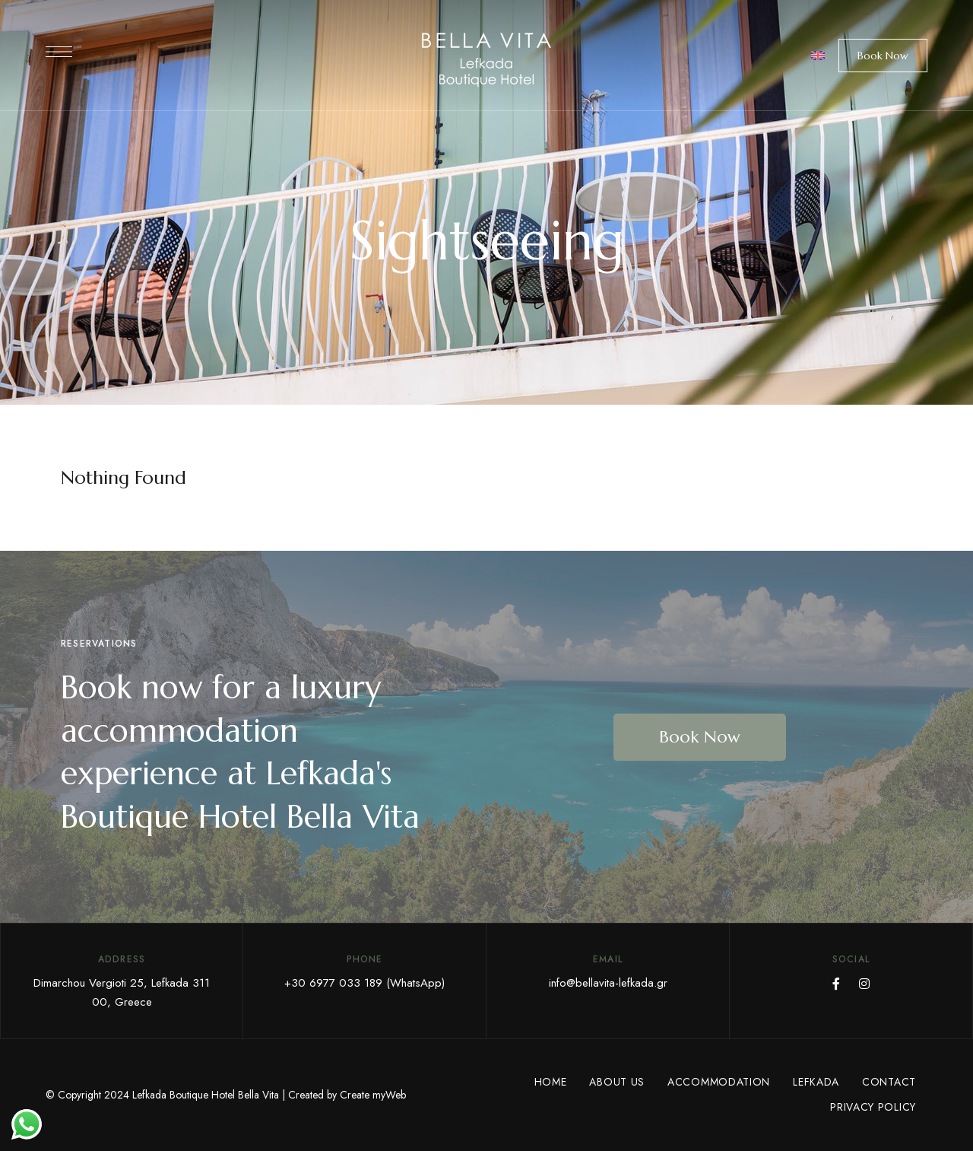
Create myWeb (373, 1094)
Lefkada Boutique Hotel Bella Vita (205, 1094)
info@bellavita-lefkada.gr (608, 983)
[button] (882, 55)
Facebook (836, 984)
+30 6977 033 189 (333, 983)
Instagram (864, 984)
